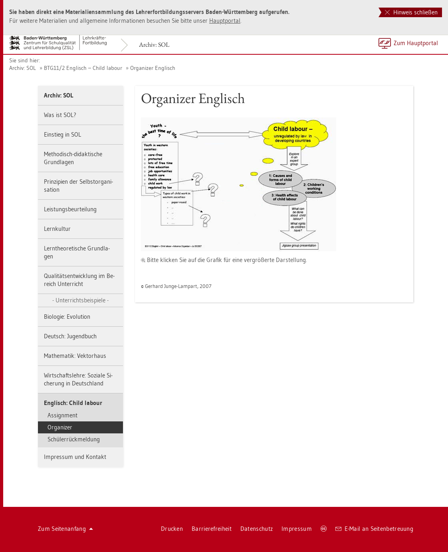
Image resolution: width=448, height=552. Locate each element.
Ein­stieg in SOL (62, 134)
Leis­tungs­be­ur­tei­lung (70, 209)
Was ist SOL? (60, 115)
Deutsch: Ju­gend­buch (70, 336)
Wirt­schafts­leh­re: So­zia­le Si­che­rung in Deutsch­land (78, 379)
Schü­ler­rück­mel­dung (74, 439)
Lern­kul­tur (57, 228)
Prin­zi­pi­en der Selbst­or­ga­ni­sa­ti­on (78, 185)
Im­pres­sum (296, 528)
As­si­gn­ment (62, 415)
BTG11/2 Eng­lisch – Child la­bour (83, 67)
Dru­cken (172, 528)
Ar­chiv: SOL (154, 44)
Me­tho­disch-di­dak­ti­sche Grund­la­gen (73, 158)
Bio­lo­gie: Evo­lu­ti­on (67, 316)
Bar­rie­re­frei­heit (212, 528)
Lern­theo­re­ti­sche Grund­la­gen (77, 252)
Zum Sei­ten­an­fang (65, 528)
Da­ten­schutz (256, 528)
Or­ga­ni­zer (60, 427)
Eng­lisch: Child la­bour (73, 403)
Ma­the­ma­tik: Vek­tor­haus (75, 355)
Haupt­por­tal (224, 20)
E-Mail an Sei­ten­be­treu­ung (374, 528)
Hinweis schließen (411, 12)
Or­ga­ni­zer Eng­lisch (152, 67)
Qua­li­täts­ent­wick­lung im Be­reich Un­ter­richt (79, 280)
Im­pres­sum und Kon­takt (75, 457)
